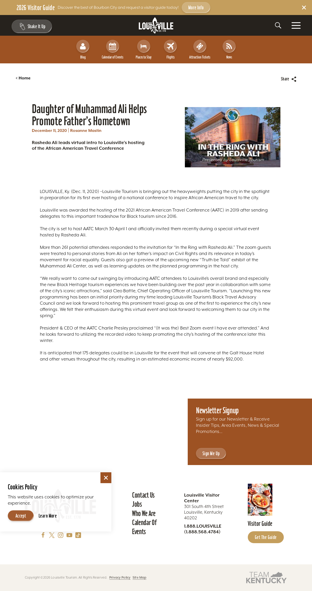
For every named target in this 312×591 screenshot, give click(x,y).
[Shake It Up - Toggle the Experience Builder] (31, 26)
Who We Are (144, 513)
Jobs (137, 504)
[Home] (156, 25)
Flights (170, 49)
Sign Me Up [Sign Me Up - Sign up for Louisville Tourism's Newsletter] (211, 453)
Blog (82, 49)
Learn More (48, 516)
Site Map (139, 577)
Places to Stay (143, 49)
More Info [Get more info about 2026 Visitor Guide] (196, 7)
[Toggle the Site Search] (278, 25)
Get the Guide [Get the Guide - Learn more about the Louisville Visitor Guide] (266, 537)
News (229, 49)
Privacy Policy (119, 577)
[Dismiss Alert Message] (304, 7)
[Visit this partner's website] (266, 577)
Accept (21, 516)
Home (23, 78)
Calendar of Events (112, 49)
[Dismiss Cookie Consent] (105, 477)
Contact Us (143, 495)
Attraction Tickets (199, 49)
